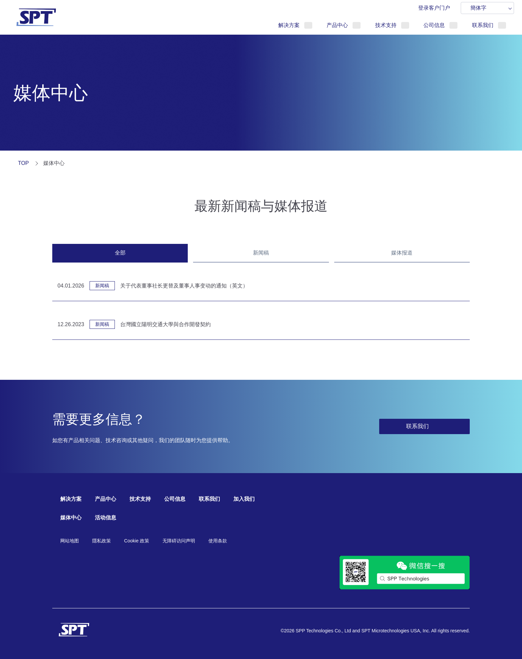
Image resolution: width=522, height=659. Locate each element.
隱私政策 (101, 540)
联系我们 (482, 25)
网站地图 (69, 540)
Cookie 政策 (136, 540)
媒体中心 (71, 517)
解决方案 (289, 25)
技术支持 (385, 25)
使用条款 (217, 540)
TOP (23, 163)
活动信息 (105, 517)
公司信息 (434, 25)
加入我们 (244, 499)
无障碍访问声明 (178, 540)
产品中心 (337, 25)
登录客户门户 (434, 8)
